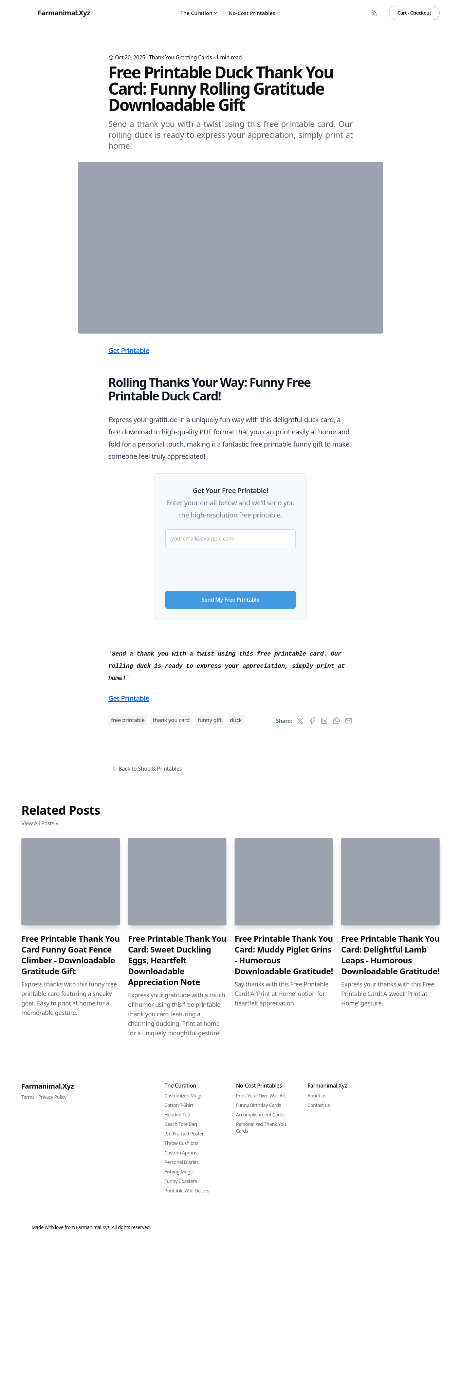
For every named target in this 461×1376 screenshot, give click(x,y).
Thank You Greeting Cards (180, 57)
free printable (128, 1098)
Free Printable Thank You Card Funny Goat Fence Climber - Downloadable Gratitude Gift (70, 1333)
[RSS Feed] (374, 13)
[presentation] (230, 700)
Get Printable (128, 484)
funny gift (210, 1098)
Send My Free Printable (231, 733)
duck (236, 1098)
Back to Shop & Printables (146, 1146)
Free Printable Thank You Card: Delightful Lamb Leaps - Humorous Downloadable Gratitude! (390, 1333)
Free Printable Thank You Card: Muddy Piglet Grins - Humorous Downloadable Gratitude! (284, 1333)
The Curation (199, 13)
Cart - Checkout (414, 13)
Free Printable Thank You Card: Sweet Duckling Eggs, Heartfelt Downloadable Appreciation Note (177, 1338)
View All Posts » (39, 1201)
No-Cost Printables (255, 13)
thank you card (171, 1098)
